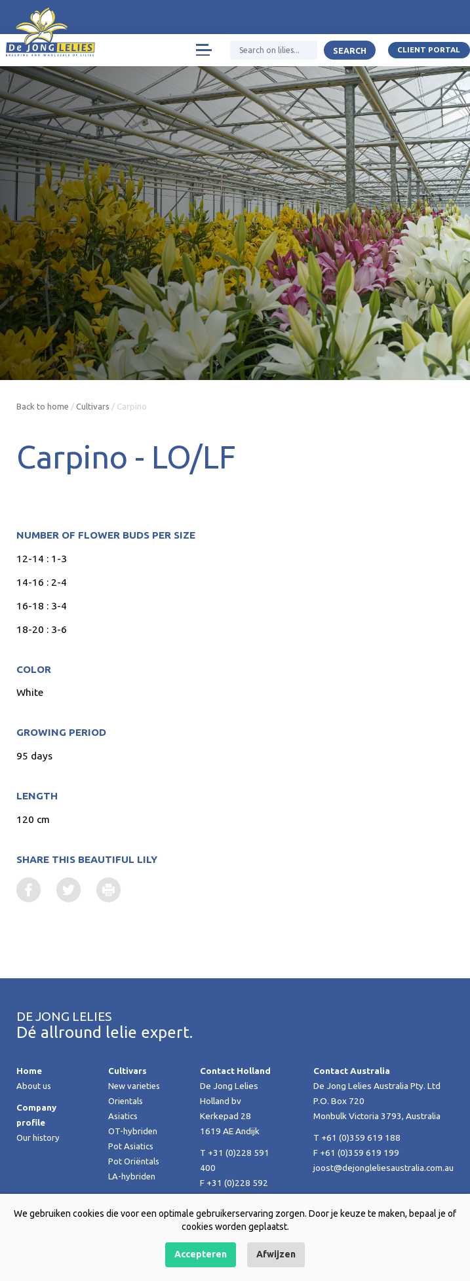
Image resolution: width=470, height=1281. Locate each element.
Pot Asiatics (131, 1146)
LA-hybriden (132, 1177)
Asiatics (123, 1116)
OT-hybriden (133, 1131)
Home (29, 1071)
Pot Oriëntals (134, 1162)
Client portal (428, 51)
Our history (38, 1138)
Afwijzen (276, 1254)
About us (34, 1086)
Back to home (43, 406)
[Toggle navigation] (202, 51)
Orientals (126, 1101)
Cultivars (94, 406)
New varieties (135, 1086)
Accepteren (200, 1254)
